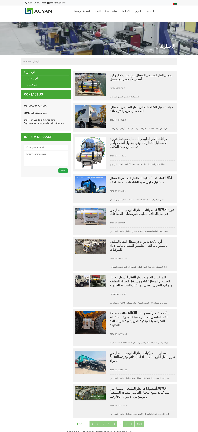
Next (139, 424)
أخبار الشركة (32, 78)
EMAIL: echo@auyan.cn (35, 113)
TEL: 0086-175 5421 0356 (35, 106)
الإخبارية (35, 61)
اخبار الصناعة (32, 85)
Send (63, 170)
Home (26, 61)
